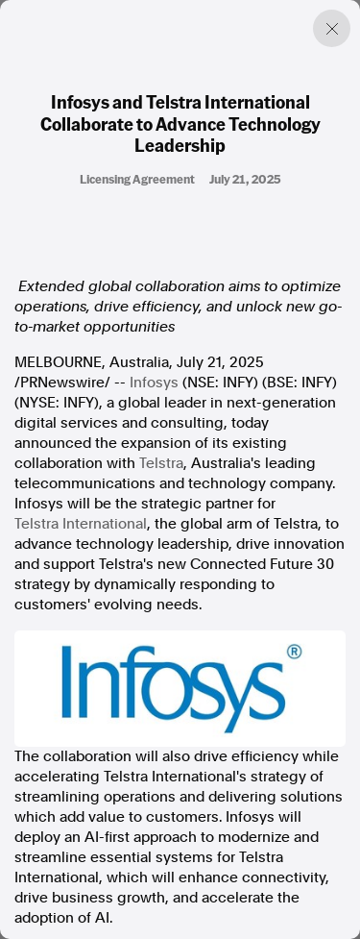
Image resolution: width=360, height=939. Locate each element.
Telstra (161, 463)
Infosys (154, 382)
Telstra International (80, 523)
